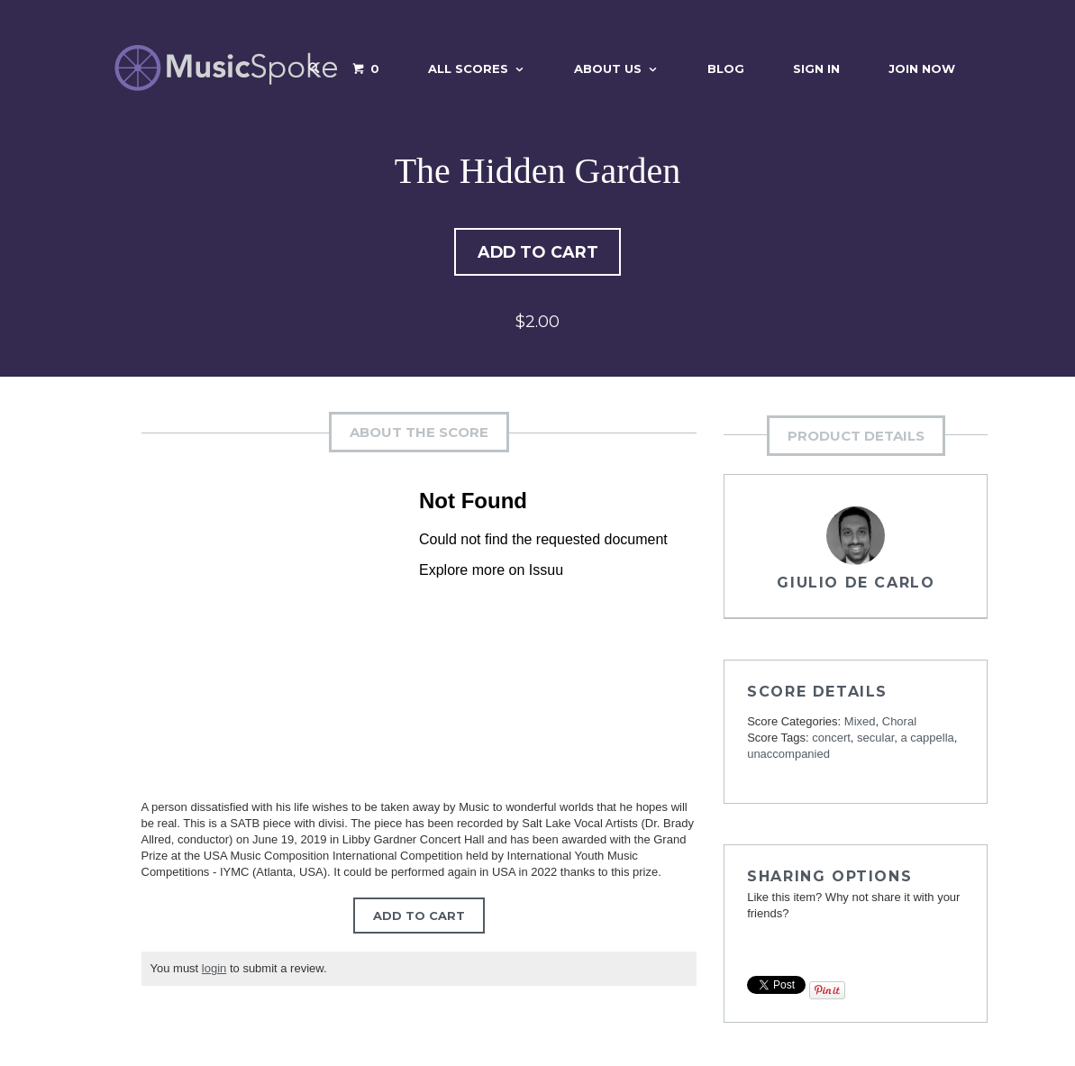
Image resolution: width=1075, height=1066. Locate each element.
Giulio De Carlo (855, 585)
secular (875, 740)
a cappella (927, 740)
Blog (725, 68)
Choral (899, 724)
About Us (608, 68)
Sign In (816, 68)
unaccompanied (788, 756)
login (214, 971)
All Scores (468, 68)
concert (831, 740)
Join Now (921, 68)
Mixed (860, 724)
